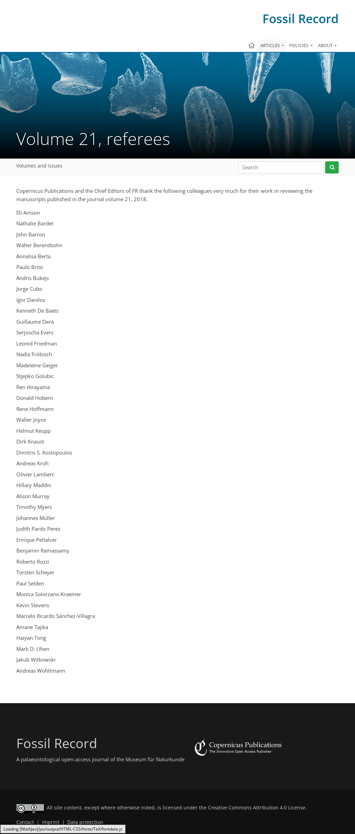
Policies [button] (299, 45)
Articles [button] (270, 45)
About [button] (326, 45)
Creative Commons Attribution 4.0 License (256, 808)
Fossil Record (300, 18)
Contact (25, 822)
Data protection (85, 822)
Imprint (50, 822)
